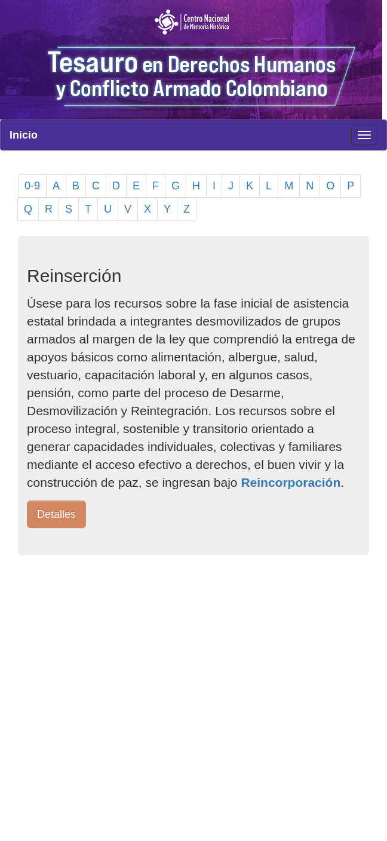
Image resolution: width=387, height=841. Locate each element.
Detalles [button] (56, 514)
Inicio (24, 135)
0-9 (32, 186)
